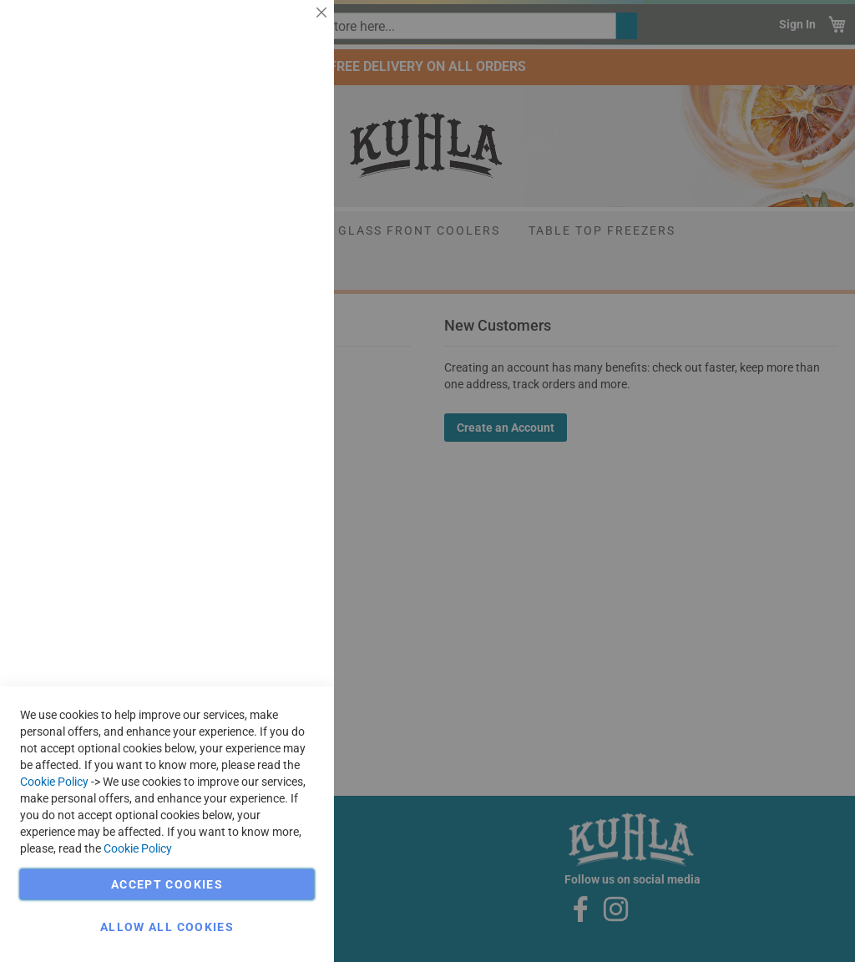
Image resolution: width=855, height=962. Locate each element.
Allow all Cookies (167, 927)
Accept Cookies (167, 884)
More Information (267, 138)
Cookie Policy (54, 781)
